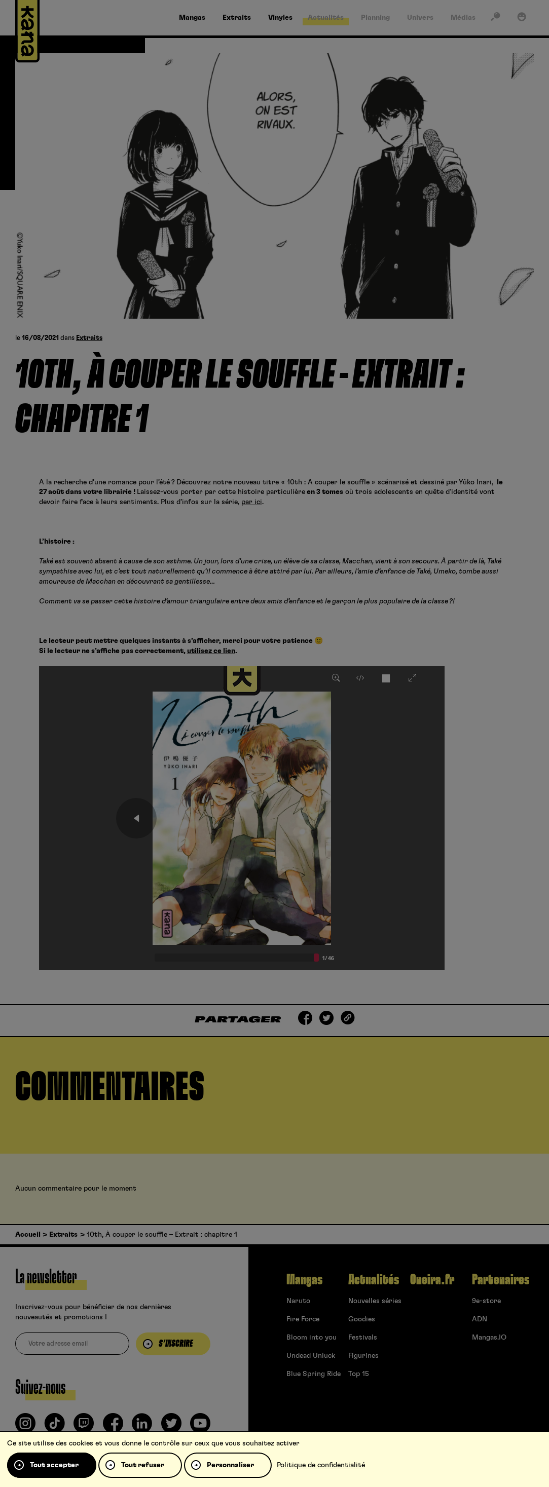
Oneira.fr (432, 1279)
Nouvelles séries (374, 1301)
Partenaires (500, 1279)
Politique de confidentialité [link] (321, 1465)
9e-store (486, 1301)
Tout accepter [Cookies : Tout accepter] (54, 1465)
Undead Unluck (310, 1355)
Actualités (373, 1279)
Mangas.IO (489, 1337)
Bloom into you (311, 1337)
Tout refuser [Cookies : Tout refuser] (142, 1465)
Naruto (298, 1301)
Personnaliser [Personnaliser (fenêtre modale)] (230, 1465)
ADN (479, 1319)
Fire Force (302, 1319)
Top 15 (358, 1374)
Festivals (362, 1337)
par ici (251, 502)
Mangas (304, 1279)
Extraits (89, 338)
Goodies (361, 1319)
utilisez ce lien (211, 651)
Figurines (363, 1355)
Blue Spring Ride (313, 1374)
